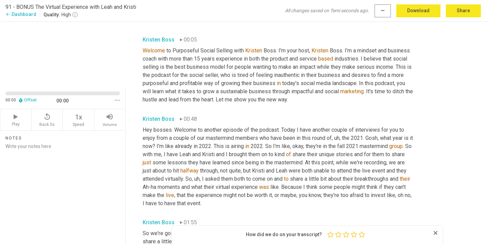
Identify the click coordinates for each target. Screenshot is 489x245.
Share (463, 10)
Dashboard (20, 14)
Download (418, 10)
